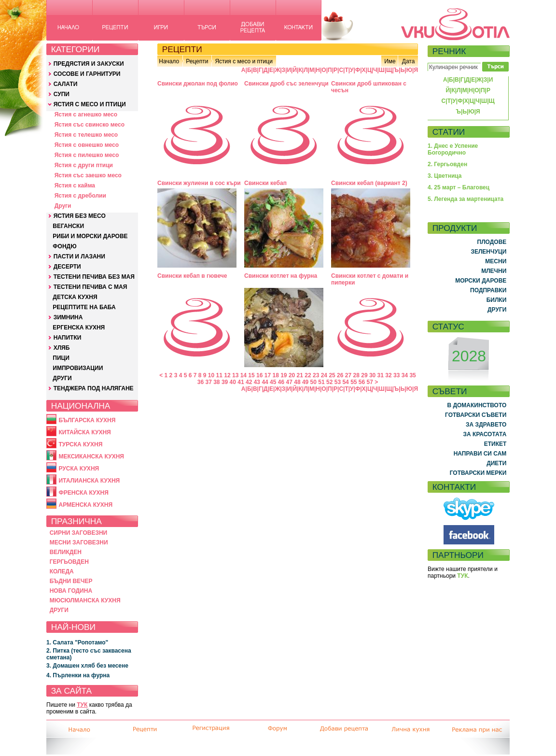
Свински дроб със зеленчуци (286, 83)
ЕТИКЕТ (495, 444)
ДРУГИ (62, 378)
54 (345, 382)
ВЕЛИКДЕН (66, 552)
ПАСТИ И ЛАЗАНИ (79, 256)
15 (251, 375)
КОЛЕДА (62, 571)
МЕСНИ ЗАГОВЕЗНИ (79, 542)
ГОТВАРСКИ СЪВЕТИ (475, 415)
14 (243, 375)
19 (283, 375)
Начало (169, 61)
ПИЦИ (61, 358)
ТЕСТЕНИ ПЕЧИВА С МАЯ (90, 287)
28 (356, 375)
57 (370, 382)
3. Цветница (445, 175)
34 (405, 375)
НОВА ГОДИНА (71, 590)
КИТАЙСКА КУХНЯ (84, 432)
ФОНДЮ (64, 246)
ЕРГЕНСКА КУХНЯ (79, 327)
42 (249, 382)
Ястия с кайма (75, 185)
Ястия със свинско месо (90, 124)
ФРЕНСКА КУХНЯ (83, 492)
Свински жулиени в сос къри (199, 183)
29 (364, 375)
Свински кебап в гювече (192, 275)
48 (297, 382)
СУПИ (62, 94)
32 (388, 375)
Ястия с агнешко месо (86, 114)
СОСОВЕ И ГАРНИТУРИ (87, 74)
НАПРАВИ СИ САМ (480, 453)
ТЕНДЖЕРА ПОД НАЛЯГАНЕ (94, 388)
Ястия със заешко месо (88, 175)
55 (353, 382)
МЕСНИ (495, 261)
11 (219, 375)
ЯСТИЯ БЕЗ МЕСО (80, 216)
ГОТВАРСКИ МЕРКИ (478, 473)
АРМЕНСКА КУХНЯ (85, 504)
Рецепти (197, 61)
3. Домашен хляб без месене (87, 665)
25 (332, 375)
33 (396, 375)
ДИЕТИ (496, 463)
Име (390, 61)
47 (289, 382)
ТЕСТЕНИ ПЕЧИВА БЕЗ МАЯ (94, 276)
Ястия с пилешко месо (87, 155)
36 (200, 382)
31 (380, 375)
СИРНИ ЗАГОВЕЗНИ (79, 532)
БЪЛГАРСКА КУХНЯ (86, 420)
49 (305, 382)
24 (324, 375)
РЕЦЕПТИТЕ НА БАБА (84, 307)
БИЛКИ (496, 300)
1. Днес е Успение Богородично (453, 149)
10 (211, 375)
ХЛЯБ (62, 347)
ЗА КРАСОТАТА (485, 434)
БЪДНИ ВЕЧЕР (71, 581)
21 (300, 375)
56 (362, 382)
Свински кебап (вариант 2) (369, 183)
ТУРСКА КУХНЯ (80, 444)
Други (63, 205)
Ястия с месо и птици (243, 61)
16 (259, 375)
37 (208, 382)
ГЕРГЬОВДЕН (69, 561)
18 (275, 375)
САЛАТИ (66, 84)
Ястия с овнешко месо (87, 145)
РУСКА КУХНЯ (78, 468)
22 (308, 375)
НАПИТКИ (68, 337)
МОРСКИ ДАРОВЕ (480, 280)
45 (273, 382)
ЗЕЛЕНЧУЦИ (488, 251)
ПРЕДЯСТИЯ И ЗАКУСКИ (89, 63)
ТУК (82, 704)
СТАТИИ (448, 132)
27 (348, 375)
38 (216, 382)
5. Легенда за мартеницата (465, 199)
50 (313, 382)
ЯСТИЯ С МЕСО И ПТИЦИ (90, 104)
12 (227, 375)
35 (412, 375)
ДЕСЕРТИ (67, 266)
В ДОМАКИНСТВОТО (476, 405)
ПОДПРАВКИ (488, 290)
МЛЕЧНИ (493, 271)
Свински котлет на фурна (280, 275)
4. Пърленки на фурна (78, 675)
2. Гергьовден (447, 164)
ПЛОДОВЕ (492, 242)
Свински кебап (265, 183)
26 (340, 375)
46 (281, 382)
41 (240, 382)
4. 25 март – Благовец (458, 187)
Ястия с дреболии (80, 195)
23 (316, 375)
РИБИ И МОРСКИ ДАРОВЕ (90, 236)
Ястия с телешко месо (86, 134)
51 (321, 382)
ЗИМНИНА (68, 317)
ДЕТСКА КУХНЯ (75, 297)
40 (233, 382)
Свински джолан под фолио (197, 83)
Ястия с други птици (84, 165)
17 (267, 375)
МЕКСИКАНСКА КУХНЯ (91, 456)
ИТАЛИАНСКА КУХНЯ (89, 480)
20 (292, 375)
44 (265, 382)
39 (225, 382)
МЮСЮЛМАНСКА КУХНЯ (85, 600)
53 (337, 382)
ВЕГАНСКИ (68, 226)
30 (372, 375)
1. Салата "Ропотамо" (77, 642)
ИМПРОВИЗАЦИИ (78, 368)
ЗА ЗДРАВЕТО (486, 424)
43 (257, 382)
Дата (408, 61)
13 (235, 375)
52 (329, 382)
